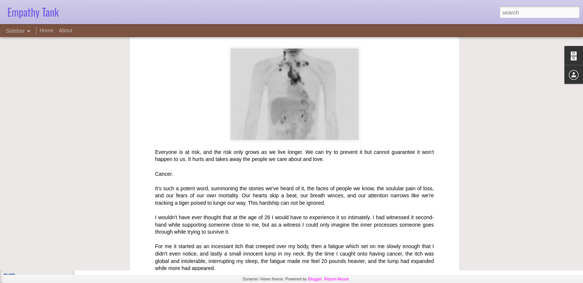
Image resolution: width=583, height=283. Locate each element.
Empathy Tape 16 (35, 245)
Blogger (315, 279)
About (66, 30)
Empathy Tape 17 (35, 228)
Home (47, 30)
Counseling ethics (36, 262)
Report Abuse (336, 279)
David (254, 231)
